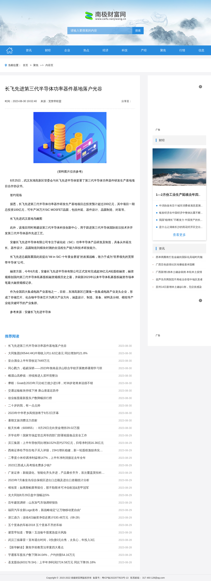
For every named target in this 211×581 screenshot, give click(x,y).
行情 (182, 50)
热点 (86, 50)
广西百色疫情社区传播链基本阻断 (175, 264)
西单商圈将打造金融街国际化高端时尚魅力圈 (179, 261)
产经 (144, 50)
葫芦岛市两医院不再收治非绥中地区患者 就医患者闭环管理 (179, 283)
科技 (125, 50)
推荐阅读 (12, 336)
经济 (105, 50)
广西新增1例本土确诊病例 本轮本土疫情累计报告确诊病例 (179, 276)
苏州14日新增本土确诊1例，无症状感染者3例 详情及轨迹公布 (179, 291)
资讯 (29, 50)
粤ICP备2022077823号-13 (115, 577)
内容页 (49, 65)
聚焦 (163, 50)
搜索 (138, 30)
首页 (25, 65)
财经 (48, 50)
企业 (67, 50)
